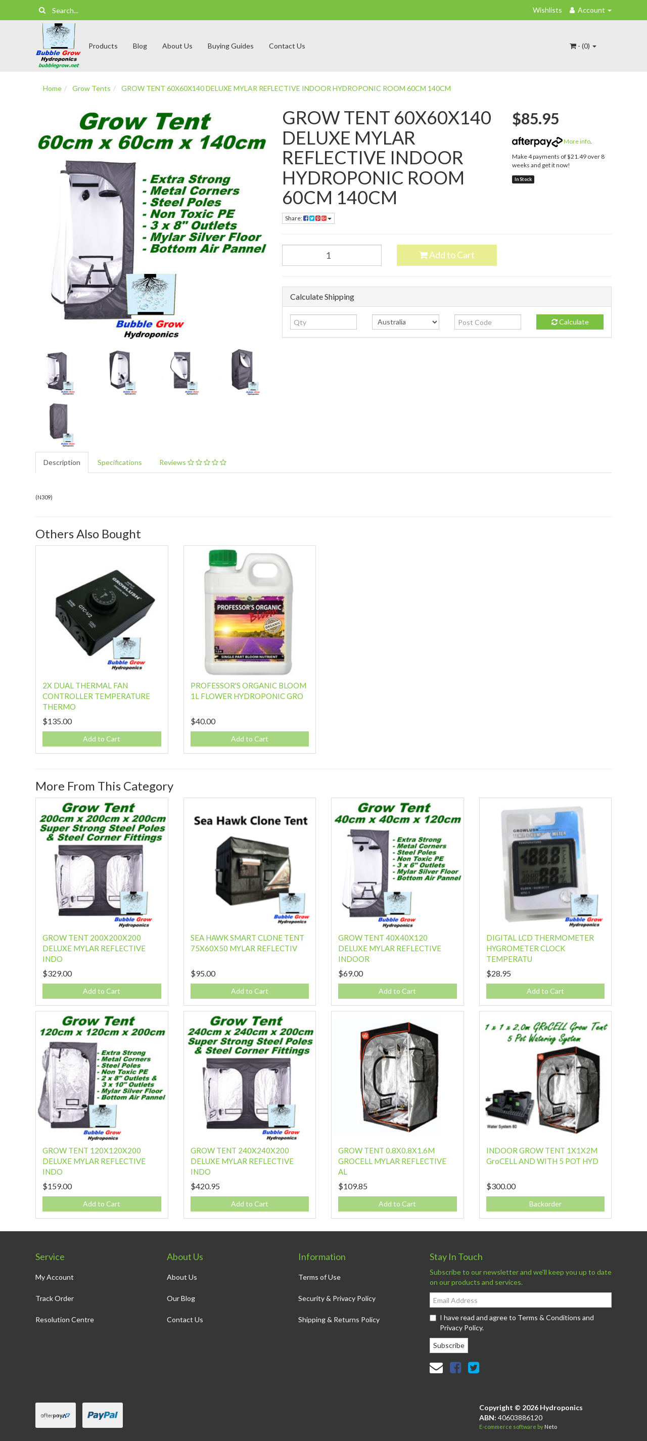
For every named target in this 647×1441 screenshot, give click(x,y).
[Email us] (436, 1367)
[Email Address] (521, 1300)
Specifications (120, 462)
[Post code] (488, 322)
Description (61, 462)
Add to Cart (447, 254)
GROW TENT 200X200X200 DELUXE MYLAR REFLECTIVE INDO (94, 948)
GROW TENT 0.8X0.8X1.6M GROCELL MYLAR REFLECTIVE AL (392, 1161)
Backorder (545, 1203)
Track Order (54, 1298)
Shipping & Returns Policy (339, 1319)
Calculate (570, 321)
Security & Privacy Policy (337, 1298)
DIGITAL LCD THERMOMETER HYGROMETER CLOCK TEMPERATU (540, 948)
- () (583, 45)
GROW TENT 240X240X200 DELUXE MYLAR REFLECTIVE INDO (242, 1161)
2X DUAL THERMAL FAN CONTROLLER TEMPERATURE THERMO (96, 696)
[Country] (405, 322)
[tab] (62, 462)
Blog (140, 45)
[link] (455, 1367)
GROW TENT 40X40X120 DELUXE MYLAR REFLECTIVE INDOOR (389, 948)
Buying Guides (231, 45)
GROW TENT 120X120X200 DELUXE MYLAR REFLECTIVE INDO (94, 1161)
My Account (54, 1277)
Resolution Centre (64, 1319)
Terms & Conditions (549, 1317)
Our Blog (181, 1298)
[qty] (323, 322)
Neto (550, 1426)
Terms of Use (319, 1277)
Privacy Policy (461, 1327)
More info (551, 141)
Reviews (192, 462)
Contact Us (287, 45)
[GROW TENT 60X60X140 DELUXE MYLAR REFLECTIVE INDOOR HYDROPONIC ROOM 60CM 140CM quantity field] (332, 255)
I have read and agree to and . (512, 1322)
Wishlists (547, 10)
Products (103, 45)
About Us (177, 45)
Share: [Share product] (308, 218)
